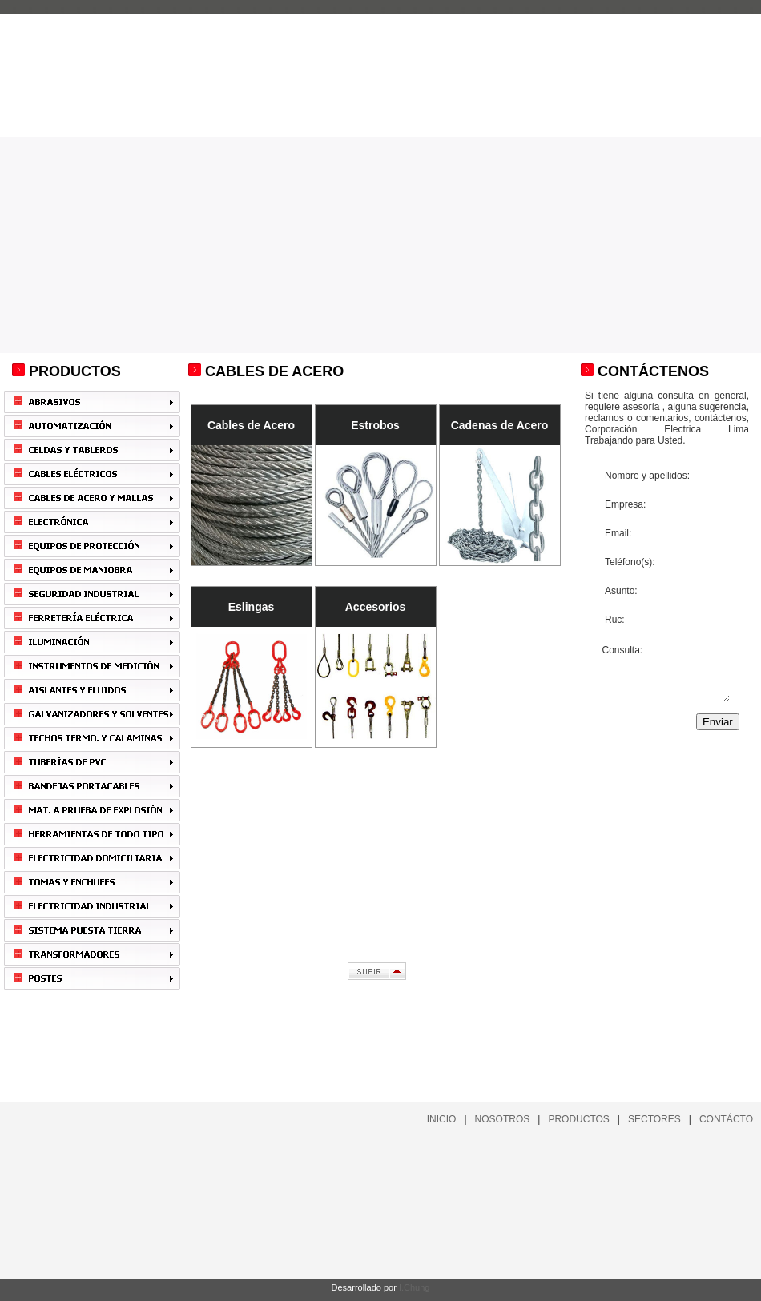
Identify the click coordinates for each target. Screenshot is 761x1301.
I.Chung (414, 1287)
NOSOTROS (502, 1119)
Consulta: (665, 672)
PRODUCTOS (578, 1119)
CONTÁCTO (726, 1119)
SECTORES (654, 1119)
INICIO (442, 1119)
